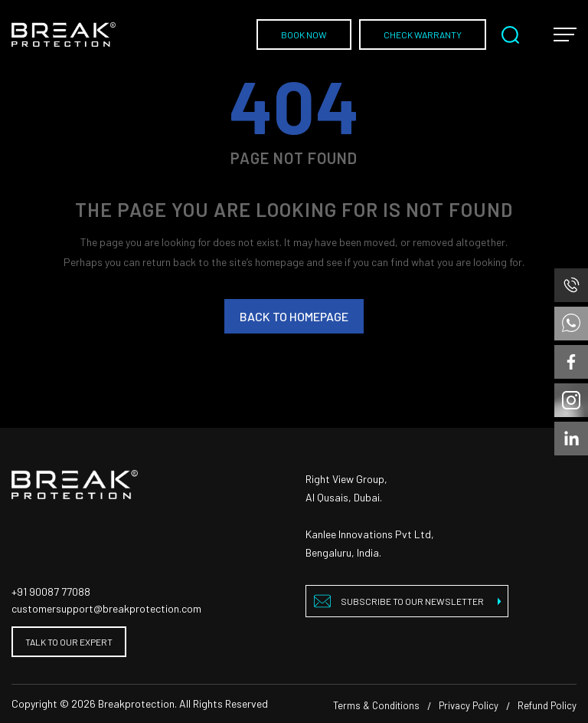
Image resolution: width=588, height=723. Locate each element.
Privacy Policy (468, 705)
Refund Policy (547, 705)
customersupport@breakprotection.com (106, 608)
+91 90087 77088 (50, 591)
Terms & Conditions (376, 705)
